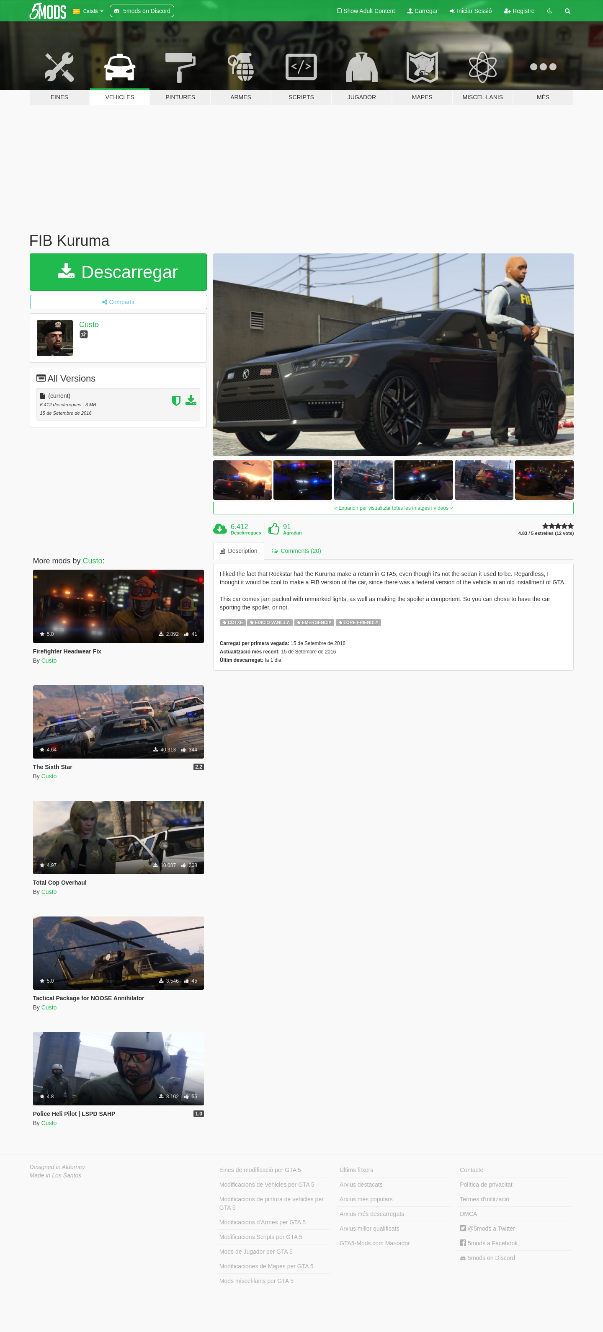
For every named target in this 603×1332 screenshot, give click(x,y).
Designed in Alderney (57, 1167)
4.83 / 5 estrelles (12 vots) (546, 533)
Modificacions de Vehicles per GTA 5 (266, 1184)
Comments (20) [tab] (296, 550)
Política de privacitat (486, 1184)
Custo (89, 324)
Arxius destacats (361, 1184)
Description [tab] (239, 550)
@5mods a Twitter (487, 1228)
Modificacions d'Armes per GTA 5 (262, 1222)
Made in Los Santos (56, 1175)
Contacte (471, 1170)
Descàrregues (246, 532)
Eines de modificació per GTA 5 (260, 1170)
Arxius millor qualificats (369, 1228)
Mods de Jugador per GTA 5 (256, 1251)
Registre (519, 11)
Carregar (422, 11)
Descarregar (118, 272)
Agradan (292, 532)
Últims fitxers (356, 1170)
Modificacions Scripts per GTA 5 (260, 1237)
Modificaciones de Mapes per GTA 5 (266, 1266)
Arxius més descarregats (372, 1214)
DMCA (468, 1214)
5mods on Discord (487, 1258)
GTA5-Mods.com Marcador (375, 1243)
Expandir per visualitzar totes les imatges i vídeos (393, 508)
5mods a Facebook (489, 1243)
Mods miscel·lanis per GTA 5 (256, 1281)
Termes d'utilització (484, 1199)
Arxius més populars (366, 1199)
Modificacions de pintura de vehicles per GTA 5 (271, 1203)
